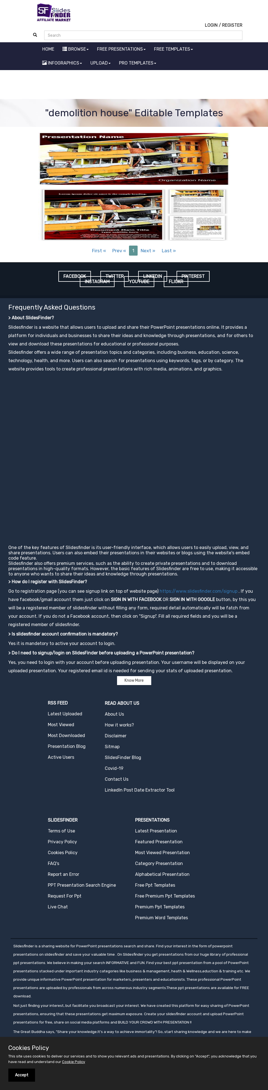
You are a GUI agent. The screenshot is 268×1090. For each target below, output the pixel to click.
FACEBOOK (74, 276)
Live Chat (58, 906)
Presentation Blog (67, 746)
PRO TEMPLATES (137, 63)
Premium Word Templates (161, 917)
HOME (48, 49)
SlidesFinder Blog (123, 757)
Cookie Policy (73, 1062)
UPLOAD (100, 63)
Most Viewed (61, 724)
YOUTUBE (139, 281)
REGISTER (232, 25)
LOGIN (211, 25)
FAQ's (53, 863)
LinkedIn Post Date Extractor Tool (140, 790)
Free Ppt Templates (155, 885)
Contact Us (116, 779)
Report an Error (63, 874)
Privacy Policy (62, 841)
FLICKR (176, 281)
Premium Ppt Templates (160, 906)
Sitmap (112, 746)
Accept (21, 1075)
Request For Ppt (64, 896)
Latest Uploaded (65, 713)
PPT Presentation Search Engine (82, 885)
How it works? (119, 725)
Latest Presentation (156, 831)
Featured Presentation (159, 841)
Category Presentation (159, 863)
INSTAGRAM (97, 281)
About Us (114, 714)
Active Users (61, 757)
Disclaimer (115, 735)
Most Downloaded (66, 735)
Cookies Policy (63, 852)
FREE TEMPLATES (173, 49)
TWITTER (114, 276)
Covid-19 (114, 768)
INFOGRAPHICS (62, 63)
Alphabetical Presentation (162, 874)
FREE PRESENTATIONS (121, 49)
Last (169, 250)
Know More (134, 680)
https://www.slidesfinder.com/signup (198, 591)
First (99, 250)
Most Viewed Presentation (162, 852)
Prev (119, 250)
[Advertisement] (134, 85)
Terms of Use (61, 831)
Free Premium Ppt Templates (165, 896)
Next (148, 250)
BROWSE (76, 49)
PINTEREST (193, 276)
